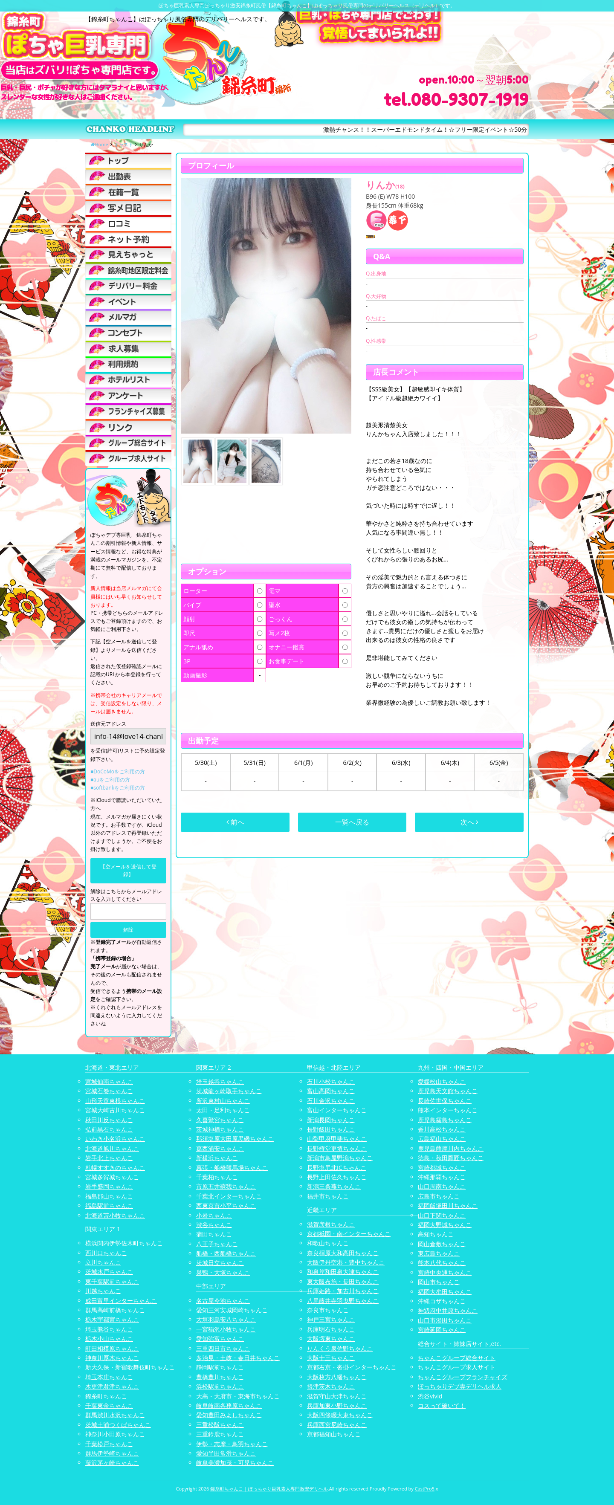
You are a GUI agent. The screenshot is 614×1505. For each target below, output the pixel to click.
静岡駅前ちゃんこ (220, 1367)
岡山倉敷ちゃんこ (442, 1244)
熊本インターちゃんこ (448, 1110)
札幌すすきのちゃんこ (115, 1167)
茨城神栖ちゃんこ (220, 1129)
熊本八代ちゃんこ (442, 1263)
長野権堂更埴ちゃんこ (337, 1148)
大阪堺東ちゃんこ (331, 1338)
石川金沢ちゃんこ (331, 1101)
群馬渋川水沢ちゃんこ (115, 1415)
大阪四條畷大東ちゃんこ (340, 1415)
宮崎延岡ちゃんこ (442, 1330)
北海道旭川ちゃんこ (112, 1148)
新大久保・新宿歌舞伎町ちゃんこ (130, 1367)
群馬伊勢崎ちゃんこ (112, 1453)
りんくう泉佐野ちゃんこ (340, 1348)
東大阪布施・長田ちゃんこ (343, 1281)
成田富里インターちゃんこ (121, 1301)
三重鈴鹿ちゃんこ (220, 1434)
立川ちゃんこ (103, 1262)
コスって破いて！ (442, 1405)
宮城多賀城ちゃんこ (112, 1177)
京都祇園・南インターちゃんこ (349, 1234)
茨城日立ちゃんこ (220, 1263)
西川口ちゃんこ (106, 1253)
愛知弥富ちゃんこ (220, 1338)
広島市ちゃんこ (439, 1196)
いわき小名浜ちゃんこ (115, 1139)
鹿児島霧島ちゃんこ (445, 1120)
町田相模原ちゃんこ (112, 1348)
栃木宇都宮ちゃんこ (112, 1319)
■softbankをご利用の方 (117, 787)
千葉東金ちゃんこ (109, 1405)
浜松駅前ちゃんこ (220, 1386)
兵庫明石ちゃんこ (331, 1329)
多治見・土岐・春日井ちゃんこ (238, 1358)
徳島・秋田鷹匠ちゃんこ (451, 1158)
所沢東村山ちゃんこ (223, 1101)
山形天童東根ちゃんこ (115, 1101)
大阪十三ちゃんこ (331, 1358)
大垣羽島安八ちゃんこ (226, 1319)
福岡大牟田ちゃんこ (445, 1292)
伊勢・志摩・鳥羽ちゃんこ (232, 1444)
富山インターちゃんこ (337, 1110)
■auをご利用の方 (110, 779)
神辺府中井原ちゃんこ (448, 1310)
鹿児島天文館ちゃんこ (448, 1091)
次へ (469, 822)
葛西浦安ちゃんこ (220, 1148)
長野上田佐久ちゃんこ (337, 1177)
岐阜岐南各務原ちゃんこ (229, 1405)
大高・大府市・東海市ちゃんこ (238, 1396)
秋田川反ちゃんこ (109, 1120)
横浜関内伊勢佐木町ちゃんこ (124, 1243)
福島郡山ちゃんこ (109, 1196)
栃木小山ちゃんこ (109, 1338)
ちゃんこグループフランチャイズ (462, 1377)
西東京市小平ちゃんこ (226, 1205)
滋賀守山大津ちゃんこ (337, 1396)
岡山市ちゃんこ (439, 1282)
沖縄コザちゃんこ (442, 1301)
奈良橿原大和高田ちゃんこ (343, 1253)
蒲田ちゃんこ (214, 1234)
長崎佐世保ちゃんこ (445, 1101)
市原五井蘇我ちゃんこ (226, 1186)
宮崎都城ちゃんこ (442, 1167)
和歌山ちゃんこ (328, 1243)
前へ (235, 822)
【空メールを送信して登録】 (128, 870)
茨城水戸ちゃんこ (109, 1272)
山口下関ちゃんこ (442, 1215)
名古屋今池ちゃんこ (223, 1301)
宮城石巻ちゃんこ (109, 1091)
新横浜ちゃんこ (217, 1158)
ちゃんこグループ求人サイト (456, 1367)
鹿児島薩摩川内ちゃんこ (451, 1148)
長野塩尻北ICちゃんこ (336, 1167)
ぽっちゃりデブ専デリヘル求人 (459, 1386)
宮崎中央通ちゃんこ (445, 1272)
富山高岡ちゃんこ (331, 1091)
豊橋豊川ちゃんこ (220, 1377)
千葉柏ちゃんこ (217, 1177)
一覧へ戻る (352, 822)
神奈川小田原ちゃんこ (115, 1434)
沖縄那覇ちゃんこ (442, 1177)
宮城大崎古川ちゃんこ (115, 1110)
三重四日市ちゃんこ (223, 1348)
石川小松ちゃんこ (331, 1081)
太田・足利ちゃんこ (223, 1110)
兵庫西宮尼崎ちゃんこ (337, 1425)
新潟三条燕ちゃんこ (334, 1186)
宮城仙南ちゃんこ (109, 1081)
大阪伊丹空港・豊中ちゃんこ (346, 1262)
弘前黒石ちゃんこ (109, 1129)
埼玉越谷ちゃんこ (220, 1081)
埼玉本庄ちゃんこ (109, 1377)
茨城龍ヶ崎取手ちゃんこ (229, 1091)
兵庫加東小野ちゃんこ (337, 1405)
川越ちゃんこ (103, 1291)
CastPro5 (424, 1488)
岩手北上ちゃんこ (109, 1158)
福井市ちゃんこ (328, 1196)
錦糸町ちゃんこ (106, 1396)
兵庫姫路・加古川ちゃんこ (343, 1291)
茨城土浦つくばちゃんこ (118, 1425)
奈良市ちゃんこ (328, 1310)
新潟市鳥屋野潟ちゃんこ (340, 1158)
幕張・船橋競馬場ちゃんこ (232, 1167)
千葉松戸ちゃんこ (109, 1444)
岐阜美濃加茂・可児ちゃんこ (235, 1463)
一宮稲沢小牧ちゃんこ (226, 1329)
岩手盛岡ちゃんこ (109, 1186)
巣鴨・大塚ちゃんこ (223, 1272)
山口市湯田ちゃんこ (445, 1320)
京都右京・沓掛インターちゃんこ (352, 1367)
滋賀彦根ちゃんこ (331, 1224)
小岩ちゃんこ (214, 1215)
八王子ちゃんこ (217, 1244)
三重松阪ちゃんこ (220, 1425)
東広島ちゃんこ (439, 1253)
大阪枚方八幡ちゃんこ (337, 1377)
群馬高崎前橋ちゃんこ (115, 1310)
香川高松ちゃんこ (442, 1129)
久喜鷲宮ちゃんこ (220, 1120)
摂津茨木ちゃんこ (331, 1386)
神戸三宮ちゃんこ (331, 1319)
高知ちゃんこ (436, 1234)
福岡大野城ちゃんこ (445, 1225)
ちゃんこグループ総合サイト (456, 1358)
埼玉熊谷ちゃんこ (109, 1329)
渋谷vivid (430, 1396)
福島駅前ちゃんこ (109, 1205)
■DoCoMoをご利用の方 (117, 771)
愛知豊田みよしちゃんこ (229, 1415)
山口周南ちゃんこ (442, 1186)
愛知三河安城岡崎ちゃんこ (232, 1310)
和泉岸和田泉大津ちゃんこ (343, 1272)
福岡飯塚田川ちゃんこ (448, 1205)
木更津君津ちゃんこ (112, 1386)
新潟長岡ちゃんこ (331, 1120)
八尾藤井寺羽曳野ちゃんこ (343, 1301)
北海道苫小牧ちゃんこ (115, 1215)
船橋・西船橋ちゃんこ (226, 1253)
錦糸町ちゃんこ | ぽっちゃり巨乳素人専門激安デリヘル (269, 1488)
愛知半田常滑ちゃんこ (226, 1453)
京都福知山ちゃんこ (334, 1434)
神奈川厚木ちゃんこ (112, 1358)
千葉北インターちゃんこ (229, 1196)
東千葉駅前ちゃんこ (112, 1281)
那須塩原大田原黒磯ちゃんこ (235, 1139)
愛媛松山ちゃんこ (442, 1081)
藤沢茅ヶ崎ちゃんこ (112, 1463)
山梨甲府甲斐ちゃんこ (337, 1139)
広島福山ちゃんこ (442, 1139)
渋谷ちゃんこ (214, 1225)
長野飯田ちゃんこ (331, 1129)
